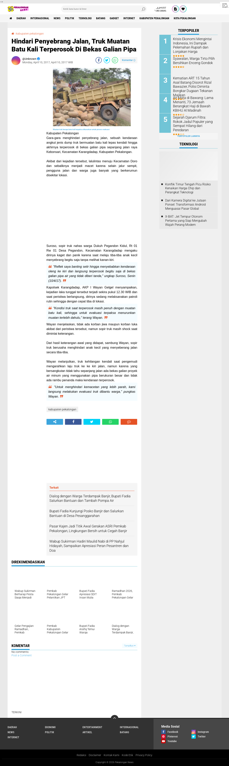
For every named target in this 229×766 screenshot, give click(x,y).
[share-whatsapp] (115, 60)
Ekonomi (50, 727)
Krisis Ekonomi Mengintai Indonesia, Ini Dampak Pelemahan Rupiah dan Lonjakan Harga (190, 45)
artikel (87, 732)
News (57, 18)
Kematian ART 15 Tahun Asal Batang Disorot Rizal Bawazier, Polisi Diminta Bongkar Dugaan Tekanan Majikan (194, 84)
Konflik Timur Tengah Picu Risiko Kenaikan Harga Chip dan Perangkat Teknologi (188, 188)
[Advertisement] (27, 126)
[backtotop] (114, 719)
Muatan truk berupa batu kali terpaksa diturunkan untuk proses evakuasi (81, 129)
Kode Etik (127, 755)
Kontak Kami (111, 755)
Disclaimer (95, 755)
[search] (104, 8)
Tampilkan (129, 645)
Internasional (39, 18)
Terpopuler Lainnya (188, 136)
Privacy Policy (144, 755)
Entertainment (92, 727)
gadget (114, 18)
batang (100, 18)
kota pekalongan (185, 18)
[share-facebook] (99, 60)
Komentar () (128, 60)
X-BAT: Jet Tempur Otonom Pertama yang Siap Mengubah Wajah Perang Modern (186, 221)
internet (129, 18)
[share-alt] (55, 422)
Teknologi (85, 18)
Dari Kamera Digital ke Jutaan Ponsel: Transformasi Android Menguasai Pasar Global (185, 204)
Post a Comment (21, 655)
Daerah (21, 18)
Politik (69, 18)
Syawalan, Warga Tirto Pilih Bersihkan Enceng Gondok (192, 60)
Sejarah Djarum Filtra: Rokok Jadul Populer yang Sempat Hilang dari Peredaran (192, 121)
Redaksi (81, 755)
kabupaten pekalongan (154, 18)
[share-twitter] (107, 60)
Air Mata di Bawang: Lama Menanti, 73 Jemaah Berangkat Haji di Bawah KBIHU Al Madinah (191, 103)
